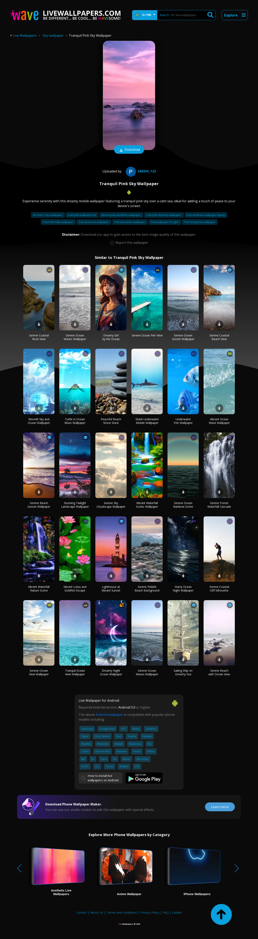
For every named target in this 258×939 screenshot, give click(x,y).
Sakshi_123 (140, 171)
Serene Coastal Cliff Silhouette (219, 588)
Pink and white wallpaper (130, 222)
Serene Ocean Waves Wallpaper (75, 337)
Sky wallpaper (53, 35)
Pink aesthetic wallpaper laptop (206, 215)
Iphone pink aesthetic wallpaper (121, 215)
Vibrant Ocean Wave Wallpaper (219, 421)
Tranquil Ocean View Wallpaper (75, 672)
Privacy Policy (149, 912)
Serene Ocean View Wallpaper (39, 672)
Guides (177, 912)
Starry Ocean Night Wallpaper (183, 588)
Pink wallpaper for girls (165, 222)
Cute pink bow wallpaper (94, 222)
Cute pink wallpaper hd (82, 215)
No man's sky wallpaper (48, 215)
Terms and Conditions (122, 912)
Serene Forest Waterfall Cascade (219, 504)
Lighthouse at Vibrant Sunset (111, 588)
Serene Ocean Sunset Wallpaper (183, 337)
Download (129, 150)
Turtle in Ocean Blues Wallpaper (74, 421)
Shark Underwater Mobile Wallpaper (147, 421)
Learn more (220, 807)
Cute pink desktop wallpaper (164, 215)
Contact (81, 912)
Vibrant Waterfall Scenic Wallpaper (147, 504)
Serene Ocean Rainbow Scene (183, 504)
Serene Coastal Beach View (219, 337)
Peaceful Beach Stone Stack (111, 421)
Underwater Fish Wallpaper (183, 421)
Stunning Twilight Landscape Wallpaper (75, 504)
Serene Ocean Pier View (147, 335)
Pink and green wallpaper (199, 222)
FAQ (166, 912)
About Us (96, 912)
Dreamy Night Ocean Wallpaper (111, 672)
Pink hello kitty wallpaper (58, 222)
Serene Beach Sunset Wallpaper (39, 504)
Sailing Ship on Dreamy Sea (183, 672)
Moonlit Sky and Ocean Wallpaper (39, 421)
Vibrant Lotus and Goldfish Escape (74, 588)
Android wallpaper (109, 714)
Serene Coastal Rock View (39, 337)
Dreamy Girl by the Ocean (111, 337)
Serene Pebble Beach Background (147, 588)
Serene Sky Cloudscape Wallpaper (111, 504)
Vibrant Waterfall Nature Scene (39, 588)
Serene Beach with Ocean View (219, 672)
